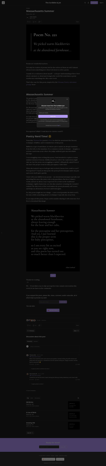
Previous (30, 330)
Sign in (101, 2)
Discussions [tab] (37, 398)
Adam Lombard (33, 16)
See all (30, 433)
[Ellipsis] (79, 355)
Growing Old (30, 423)
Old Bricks (29, 402)
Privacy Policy (64, 121)
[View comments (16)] (34, 21)
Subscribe (94, 2)
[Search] (85, 2)
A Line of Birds (31, 412)
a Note (50, 140)
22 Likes (38, 320)
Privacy (52, 455)
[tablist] (32, 341)
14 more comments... (31, 390)
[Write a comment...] (55, 348)
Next (76, 330)
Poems (28, 8)
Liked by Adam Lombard (35, 356)
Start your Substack (48, 459)
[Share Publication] (88, 2)
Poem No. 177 (29, 425)
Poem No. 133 (29, 404)
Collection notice (63, 455)
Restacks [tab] (36, 341)
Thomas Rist (38, 140)
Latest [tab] (31, 398)
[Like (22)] (28, 21)
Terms (56, 455)
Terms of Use (60, 119)
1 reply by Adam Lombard (37, 384)
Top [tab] (28, 398)
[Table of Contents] (2, 233)
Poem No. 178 (29, 414)
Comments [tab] (29, 341)
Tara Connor (32, 373)
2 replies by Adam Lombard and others (40, 368)
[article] (53, 405)
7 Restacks (43, 320)
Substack (46, 463)
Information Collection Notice (52, 121)
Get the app (60, 459)
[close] (67, 99)
